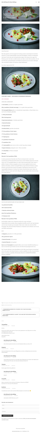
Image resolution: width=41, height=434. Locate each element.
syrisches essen (31, 302)
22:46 (8, 379)
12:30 (11, 372)
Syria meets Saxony (26, 302)
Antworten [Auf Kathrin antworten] (14, 388)
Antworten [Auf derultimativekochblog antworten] (15, 341)
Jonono (3, 364)
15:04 (10, 341)
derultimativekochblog (8, 305)
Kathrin (4, 387)
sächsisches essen (19, 302)
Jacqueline (4, 324)
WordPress (24, 431)
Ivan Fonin (23, 428)
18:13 (9, 357)
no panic (4, 378)
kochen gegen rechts (6, 302)
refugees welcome (13, 302)
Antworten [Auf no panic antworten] (13, 379)
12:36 (11, 395)
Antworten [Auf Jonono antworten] (13, 365)
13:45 (8, 325)
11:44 (8, 365)
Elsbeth (4, 347)
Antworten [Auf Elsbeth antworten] (12, 348)
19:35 (7, 348)
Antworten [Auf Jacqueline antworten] (13, 325)
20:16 (9, 388)
